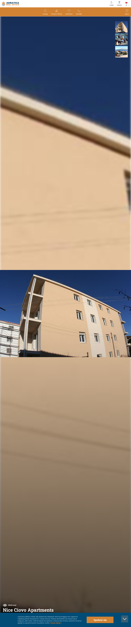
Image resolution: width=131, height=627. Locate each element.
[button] (121, 27)
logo (10, 3)
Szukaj (45, 14)
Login (111, 5)
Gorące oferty (56, 14)
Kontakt (79, 14)
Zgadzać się (100, 619)
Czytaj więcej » (56, 623)
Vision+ (119, 5)
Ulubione (68, 14)
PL (126, 5)
